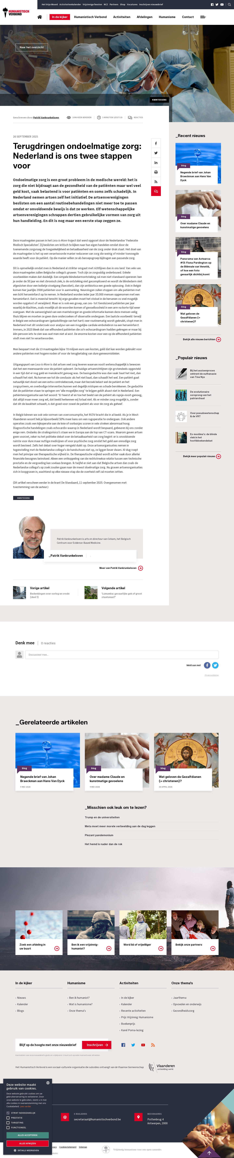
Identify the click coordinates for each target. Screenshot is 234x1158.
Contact (188, 17)
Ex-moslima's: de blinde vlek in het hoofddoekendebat (196, 437)
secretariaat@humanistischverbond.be (97, 1119)
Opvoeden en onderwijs (186, 1004)
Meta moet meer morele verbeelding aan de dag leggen (120, 826)
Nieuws (20, 998)
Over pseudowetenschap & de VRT (197, 416)
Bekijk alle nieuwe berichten (199, 339)
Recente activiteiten (132, 1011)
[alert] (27, 1117)
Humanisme (167, 17)
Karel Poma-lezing (131, 1030)
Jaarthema (178, 998)
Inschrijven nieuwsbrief (151, 4)
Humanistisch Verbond (90, 17)
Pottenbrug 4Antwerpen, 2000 (157, 1121)
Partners (114, 4)
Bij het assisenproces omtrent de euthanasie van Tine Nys (196, 374)
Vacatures (132, 4)
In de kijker (60, 17)
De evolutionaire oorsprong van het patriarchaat (193, 395)
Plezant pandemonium (99, 835)
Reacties (138, 117)
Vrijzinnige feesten (92, 4)
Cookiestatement (67, 1147)
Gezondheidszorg (182, 1011)
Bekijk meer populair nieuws (199, 456)
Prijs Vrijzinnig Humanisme (136, 1017)
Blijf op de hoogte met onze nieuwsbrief (64, 1045)
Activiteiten (121, 17)
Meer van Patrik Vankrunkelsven (117, 568)
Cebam (112, 539)
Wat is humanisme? (79, 1004)
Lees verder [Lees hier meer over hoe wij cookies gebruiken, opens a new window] (25, 1106)
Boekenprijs (127, 1024)
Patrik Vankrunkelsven (46, 117)
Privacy (53, 1147)
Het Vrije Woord (50, 4)
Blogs (19, 1011)
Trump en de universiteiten (102, 817)
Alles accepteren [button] (28, 1135)
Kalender (21, 1004)
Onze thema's (76, 1011)
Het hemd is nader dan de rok (103, 844)
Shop (122, 4)
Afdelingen (144, 17)
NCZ (106, 4)
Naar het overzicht (32, 47)
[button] (27, 1150)
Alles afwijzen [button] (27, 1143)
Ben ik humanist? (78, 998)
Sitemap (83, 1147)
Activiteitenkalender (70, 4)
